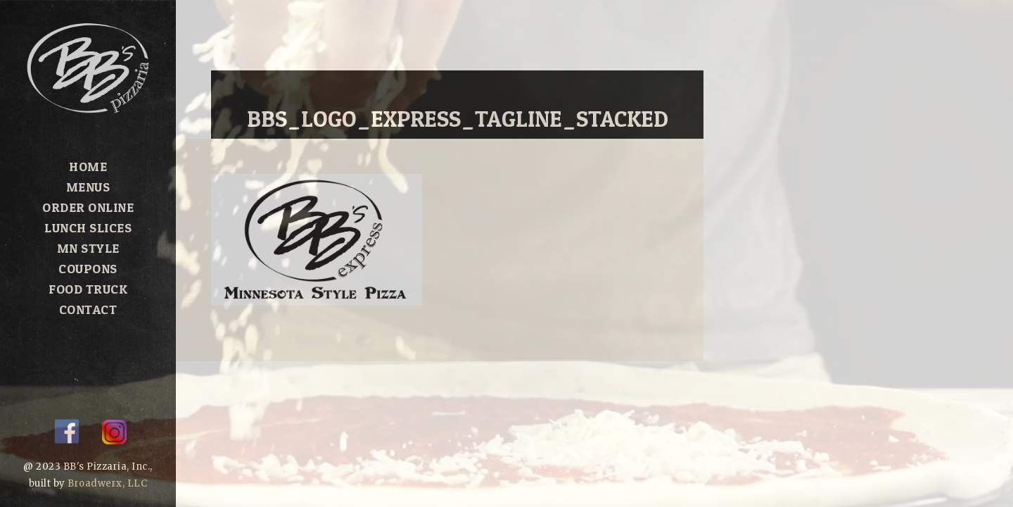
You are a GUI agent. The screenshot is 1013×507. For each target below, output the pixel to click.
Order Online (88, 207)
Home (88, 166)
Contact (88, 309)
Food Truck (88, 289)
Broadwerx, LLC (107, 483)
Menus (88, 187)
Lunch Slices (88, 227)
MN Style (88, 248)
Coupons (87, 268)
